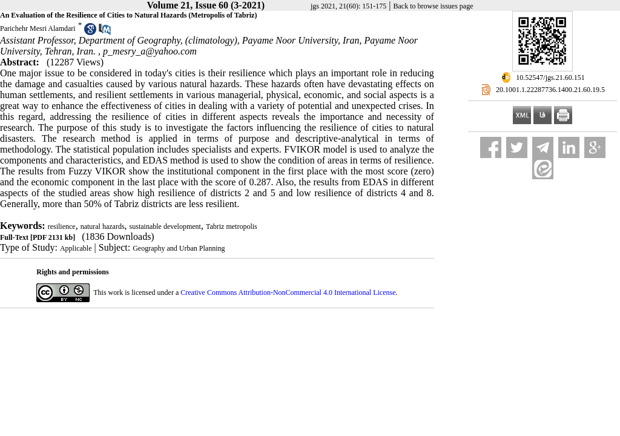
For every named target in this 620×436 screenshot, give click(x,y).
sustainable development (165, 226)
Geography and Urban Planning (179, 248)
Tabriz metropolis (231, 226)
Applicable (76, 248)
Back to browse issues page (433, 6)
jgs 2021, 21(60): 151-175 (348, 6)
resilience (62, 226)
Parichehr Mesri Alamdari (38, 28)
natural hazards (103, 226)
